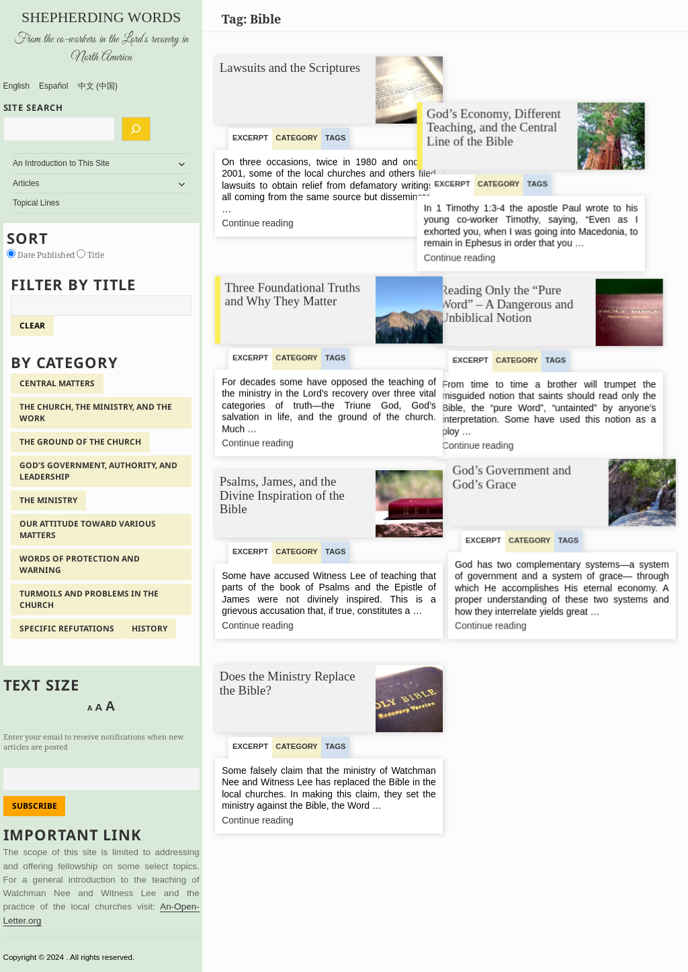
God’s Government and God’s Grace (511, 476)
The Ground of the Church (80, 441)
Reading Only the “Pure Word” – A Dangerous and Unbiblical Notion (519, 276)
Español (53, 86)
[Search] (136, 129)
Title (90, 255)
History (149, 628)
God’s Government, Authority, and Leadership (98, 470)
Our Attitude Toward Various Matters (87, 529)
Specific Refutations (66, 628)
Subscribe (34, 805)
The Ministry (48, 500)
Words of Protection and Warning (79, 564)
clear (32, 325)
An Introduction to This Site (61, 163)
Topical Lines (36, 203)
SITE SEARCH (33, 107)
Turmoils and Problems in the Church (89, 599)
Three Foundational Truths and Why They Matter (292, 281)
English (16, 86)
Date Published (42, 255)
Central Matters (57, 383)
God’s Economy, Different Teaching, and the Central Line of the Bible (524, 81)
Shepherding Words (101, 17)
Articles (26, 183)
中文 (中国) (98, 86)
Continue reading (278, 224)
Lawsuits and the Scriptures (289, 67)
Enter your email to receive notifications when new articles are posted (93, 742)
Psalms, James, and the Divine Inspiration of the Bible (281, 495)
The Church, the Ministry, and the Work (95, 412)
